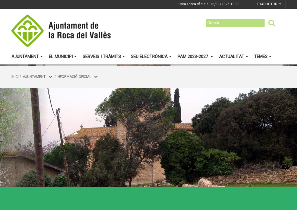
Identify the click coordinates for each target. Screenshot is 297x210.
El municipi (63, 56)
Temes (263, 56)
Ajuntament (27, 56)
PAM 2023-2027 (195, 56)
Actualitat (233, 56)
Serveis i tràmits (104, 56)
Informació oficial (74, 77)
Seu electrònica (151, 56)
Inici (15, 77)
